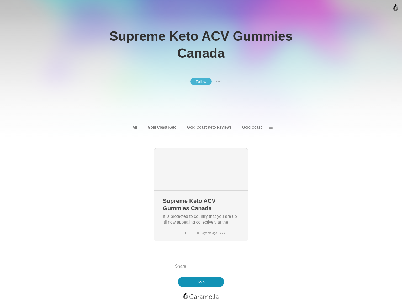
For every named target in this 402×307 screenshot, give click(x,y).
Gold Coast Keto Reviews (209, 127)
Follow (201, 82)
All (135, 127)
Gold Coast (252, 127)
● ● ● (218, 81)
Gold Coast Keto (162, 127)
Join (201, 282)
